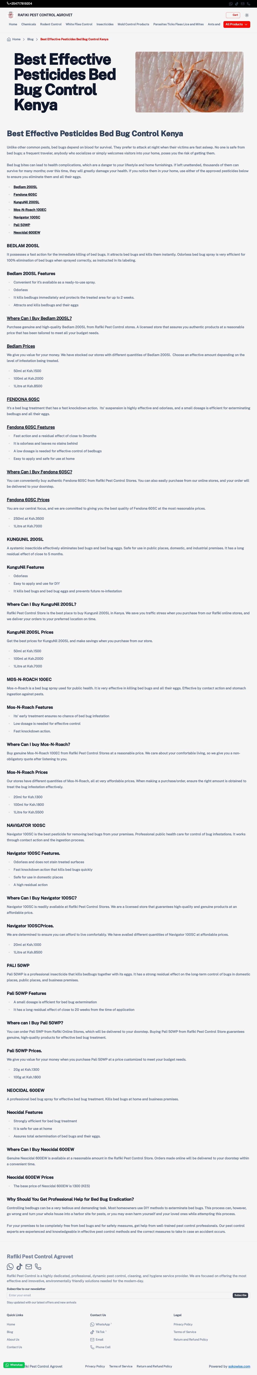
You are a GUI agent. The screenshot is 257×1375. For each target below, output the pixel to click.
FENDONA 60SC (23, 399)
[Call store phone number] (19, 4)
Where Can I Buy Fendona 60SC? (39, 471)
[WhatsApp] (231, 3)
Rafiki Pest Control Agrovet (40, 1259)
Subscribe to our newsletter (26, 1292)
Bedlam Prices (21, 346)
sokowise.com (239, 1366)
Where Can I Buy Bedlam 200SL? (39, 318)
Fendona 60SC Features (31, 427)
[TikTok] (236, 3)
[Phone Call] (248, 3)
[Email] (242, 3)
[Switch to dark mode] (246, 15)
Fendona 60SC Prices (28, 499)
